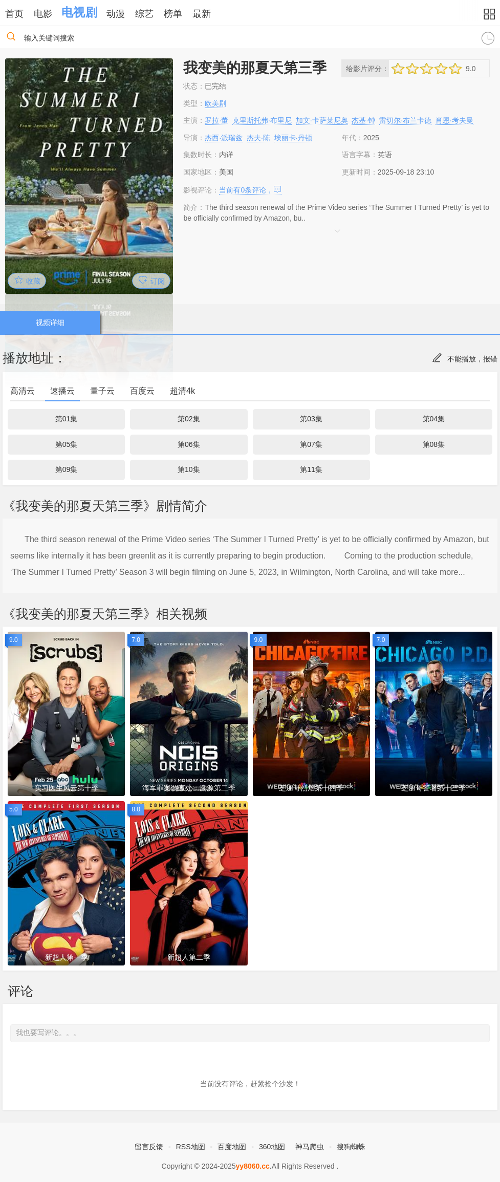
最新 (201, 14)
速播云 (62, 390)
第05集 (66, 444)
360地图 (272, 1147)
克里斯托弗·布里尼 (262, 120)
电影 (43, 14)
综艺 (144, 14)
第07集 (311, 444)
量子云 (102, 390)
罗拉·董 (216, 120)
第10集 (189, 469)
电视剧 (79, 12)
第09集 (66, 469)
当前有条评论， (250, 190)
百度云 (142, 390)
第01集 (66, 419)
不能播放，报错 (464, 359)
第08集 (434, 444)
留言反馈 (149, 1147)
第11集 (311, 469)
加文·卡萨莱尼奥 (322, 120)
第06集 (189, 444)
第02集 (189, 419)
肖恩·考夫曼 (454, 120)
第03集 (311, 419)
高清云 (22, 390)
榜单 (173, 14)
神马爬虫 (309, 1147)
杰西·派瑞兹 (224, 138)
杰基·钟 (363, 120)
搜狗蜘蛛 (351, 1147)
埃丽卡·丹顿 (293, 138)
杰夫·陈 (258, 138)
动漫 (115, 14)
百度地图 (232, 1147)
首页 (14, 14)
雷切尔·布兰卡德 (405, 120)
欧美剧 (215, 103)
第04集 (434, 419)
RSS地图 (190, 1147)
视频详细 (50, 322)
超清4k (182, 390)
